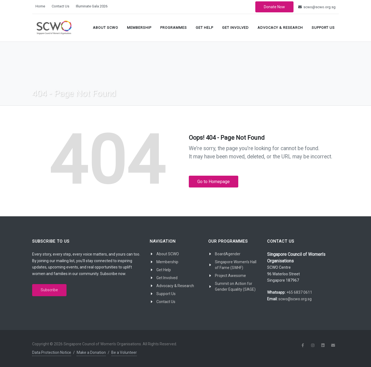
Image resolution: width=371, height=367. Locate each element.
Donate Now (274, 7)
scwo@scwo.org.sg (317, 7)
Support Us (323, 28)
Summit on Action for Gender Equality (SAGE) (235, 286)
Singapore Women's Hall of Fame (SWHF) (235, 265)
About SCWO (105, 28)
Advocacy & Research (280, 28)
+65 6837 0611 (299, 292)
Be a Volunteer (124, 352)
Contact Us (60, 6)
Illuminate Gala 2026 (91, 6)
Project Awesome (230, 275)
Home (40, 6)
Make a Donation (91, 352)
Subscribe (49, 290)
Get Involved (235, 28)
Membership (139, 28)
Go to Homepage (213, 181)
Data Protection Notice (51, 352)
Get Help (204, 28)
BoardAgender (227, 254)
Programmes (173, 28)
